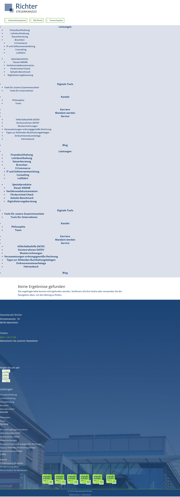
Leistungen (65, 27)
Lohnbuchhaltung (20, 34)
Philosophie (18, 100)
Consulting (20, 50)
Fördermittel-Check (20, 69)
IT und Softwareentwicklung (20, 46)
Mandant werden (65, 113)
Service (65, 116)
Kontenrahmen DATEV (27, 123)
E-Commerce (20, 43)
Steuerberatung (20, 37)
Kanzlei (65, 97)
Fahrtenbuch (27, 139)
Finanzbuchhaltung (20, 30)
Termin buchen (64, 20)
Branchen (20, 40)
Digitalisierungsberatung (20, 75)
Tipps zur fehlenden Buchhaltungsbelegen (28, 133)
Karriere (65, 110)
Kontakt (3, 460)
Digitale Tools (65, 84)
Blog (65, 145)
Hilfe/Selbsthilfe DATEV (28, 120)
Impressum (86, 495)
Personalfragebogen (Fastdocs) (13, 430)
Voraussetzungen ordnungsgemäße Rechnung (27, 129)
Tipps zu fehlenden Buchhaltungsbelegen (18, 448)
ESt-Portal (43, 20)
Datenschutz (74, 495)
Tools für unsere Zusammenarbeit (21, 88)
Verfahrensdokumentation (20, 66)
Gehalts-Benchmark (20, 72)
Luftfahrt (20, 53)
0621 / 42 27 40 (8, 337)
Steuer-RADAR (20, 62)
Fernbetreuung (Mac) (9, 467)
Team (18, 104)
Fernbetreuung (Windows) (11, 463)
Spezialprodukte (19, 59)
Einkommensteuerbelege (28, 136)
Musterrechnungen (28, 126)
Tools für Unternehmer (21, 91)
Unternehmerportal (19, 20)
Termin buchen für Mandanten (13, 471)
